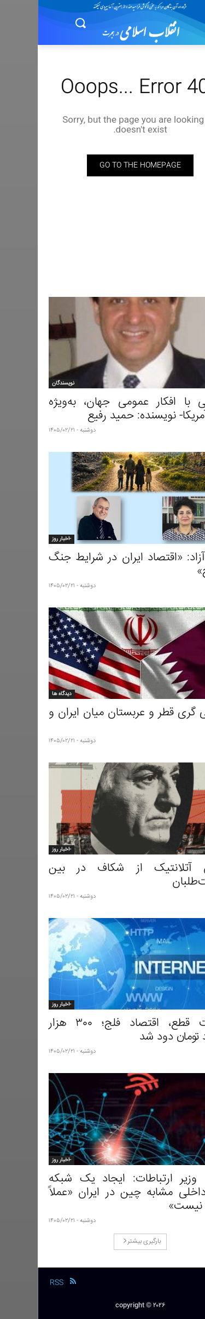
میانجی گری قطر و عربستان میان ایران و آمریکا (102, 720)
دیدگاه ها (24, 694)
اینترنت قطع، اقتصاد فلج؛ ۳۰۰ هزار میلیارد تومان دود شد (102, 1030)
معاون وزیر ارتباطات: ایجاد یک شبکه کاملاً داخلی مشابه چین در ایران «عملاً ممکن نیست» (102, 1192)
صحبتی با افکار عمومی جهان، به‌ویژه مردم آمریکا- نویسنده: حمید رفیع (102, 409)
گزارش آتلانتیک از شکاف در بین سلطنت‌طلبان (102, 875)
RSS (19, 1282)
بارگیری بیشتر (104, 1241)
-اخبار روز (23, 539)
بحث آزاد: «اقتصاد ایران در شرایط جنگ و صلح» (102, 565)
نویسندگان (25, 383)
